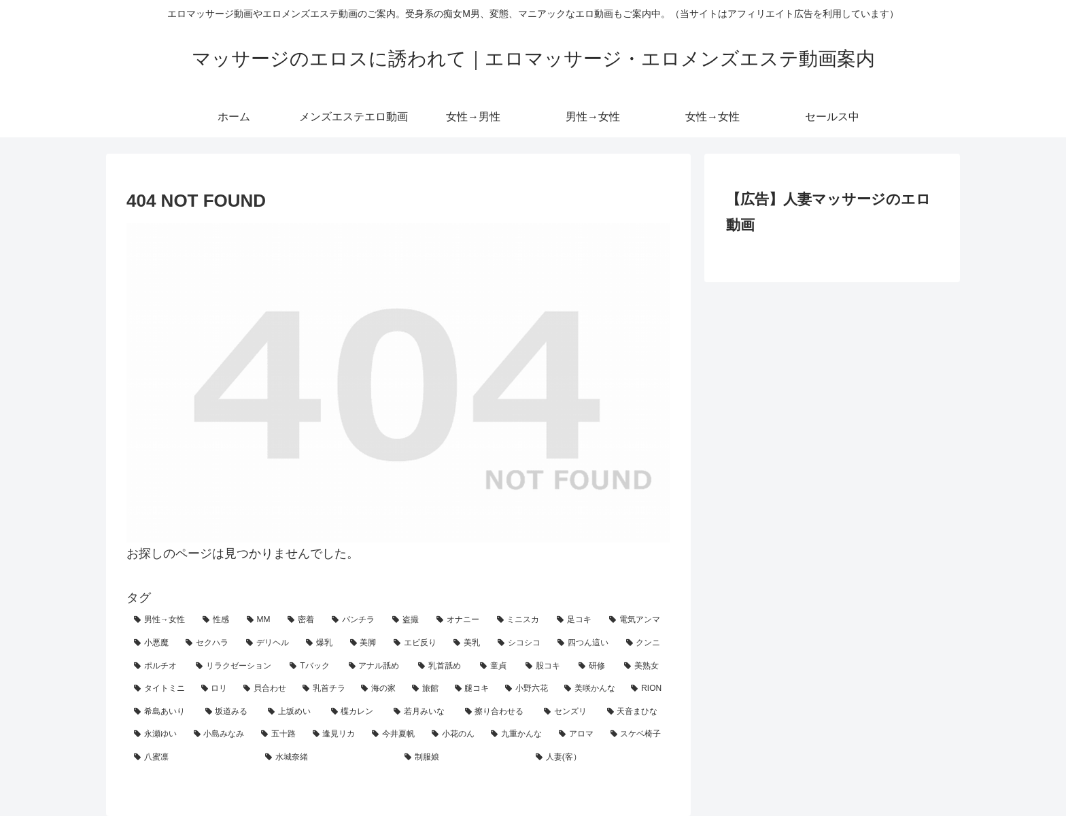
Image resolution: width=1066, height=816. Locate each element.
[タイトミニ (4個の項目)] (160, 689)
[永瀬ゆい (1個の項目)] (156, 734)
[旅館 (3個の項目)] (426, 689)
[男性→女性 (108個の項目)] (161, 620)
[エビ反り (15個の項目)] (416, 643)
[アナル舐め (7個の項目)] (376, 666)
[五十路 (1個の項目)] (279, 734)
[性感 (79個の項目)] (217, 620)
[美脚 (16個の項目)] (364, 643)
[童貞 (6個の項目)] (495, 666)
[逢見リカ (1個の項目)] (335, 734)
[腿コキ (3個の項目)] (473, 689)
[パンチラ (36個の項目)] (354, 620)
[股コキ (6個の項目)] (544, 666)
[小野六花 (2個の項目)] (527, 689)
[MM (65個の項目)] (260, 620)
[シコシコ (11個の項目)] (520, 643)
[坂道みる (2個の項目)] (229, 712)
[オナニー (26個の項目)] (459, 620)
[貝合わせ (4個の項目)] (265, 689)
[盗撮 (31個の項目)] (407, 620)
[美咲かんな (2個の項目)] (590, 689)
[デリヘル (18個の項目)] (268, 643)
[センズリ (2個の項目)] (568, 712)
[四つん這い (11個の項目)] (584, 643)
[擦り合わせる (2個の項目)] (497, 712)
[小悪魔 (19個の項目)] (152, 643)
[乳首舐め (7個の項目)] (441, 666)
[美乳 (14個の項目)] (467, 643)
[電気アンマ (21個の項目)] (636, 620)
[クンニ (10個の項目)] (644, 643)
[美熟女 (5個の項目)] (643, 666)
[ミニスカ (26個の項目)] (520, 620)
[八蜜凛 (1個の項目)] (192, 757)
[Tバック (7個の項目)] (311, 666)
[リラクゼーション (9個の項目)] (235, 666)
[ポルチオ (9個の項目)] (157, 666)
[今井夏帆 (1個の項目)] (394, 734)
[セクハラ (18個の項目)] (208, 643)
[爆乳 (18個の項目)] (320, 643)
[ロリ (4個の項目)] (215, 689)
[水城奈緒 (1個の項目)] (327, 757)
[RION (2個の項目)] (647, 689)
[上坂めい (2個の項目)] (292, 712)
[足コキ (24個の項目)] (575, 620)
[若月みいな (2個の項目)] (422, 712)
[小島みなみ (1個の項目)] (220, 734)
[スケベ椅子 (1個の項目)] (637, 734)
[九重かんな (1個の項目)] (517, 734)
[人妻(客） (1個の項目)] (599, 757)
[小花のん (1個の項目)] (454, 734)
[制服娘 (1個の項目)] (462, 757)
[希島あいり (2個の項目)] (162, 712)
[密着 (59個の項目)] (302, 620)
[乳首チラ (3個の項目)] (324, 689)
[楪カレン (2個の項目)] (355, 712)
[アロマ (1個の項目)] (577, 734)
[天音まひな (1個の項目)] (635, 712)
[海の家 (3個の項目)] (379, 689)
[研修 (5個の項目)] (593, 666)
